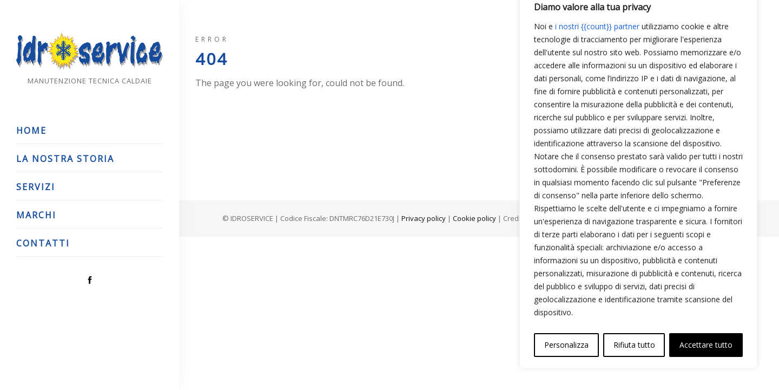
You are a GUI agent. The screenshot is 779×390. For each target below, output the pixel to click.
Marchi (36, 215)
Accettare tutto (705, 345)
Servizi (35, 187)
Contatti (43, 243)
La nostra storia (65, 159)
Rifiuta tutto (634, 345)
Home (31, 130)
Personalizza (566, 345)
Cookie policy (474, 218)
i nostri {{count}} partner (597, 26)
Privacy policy (423, 218)
